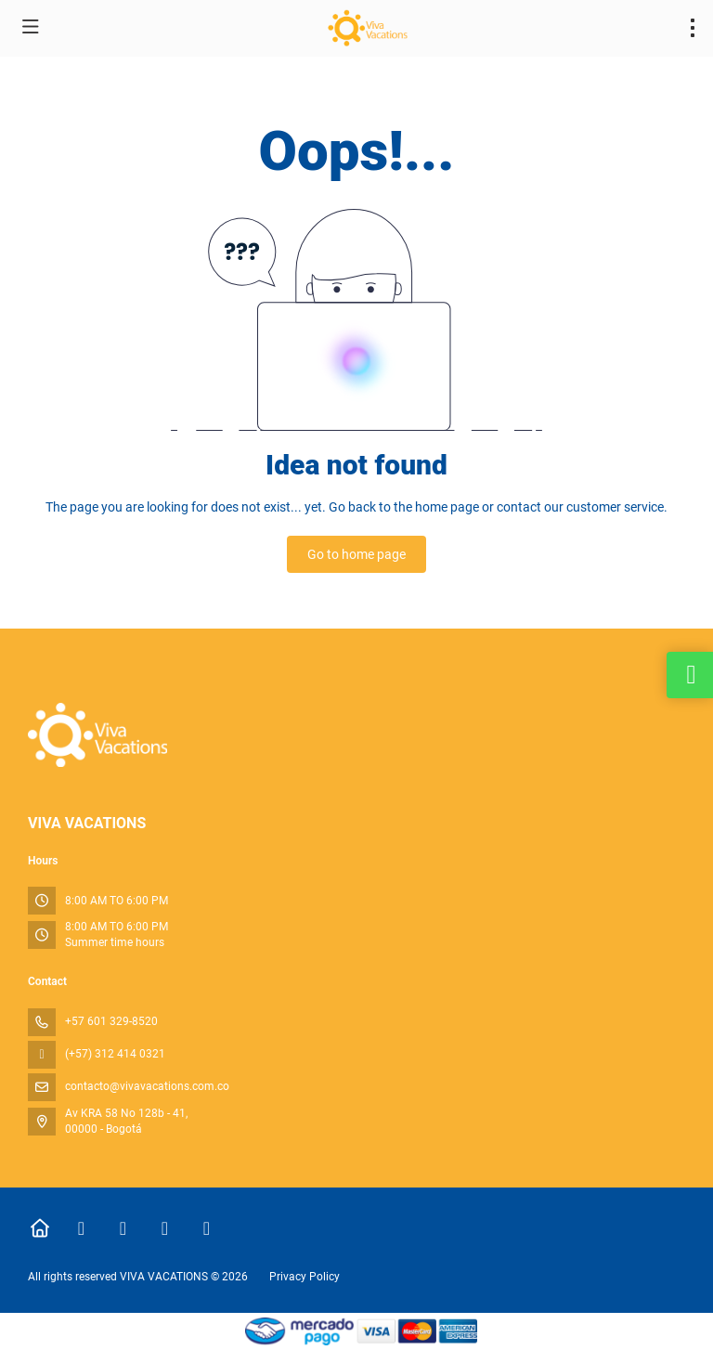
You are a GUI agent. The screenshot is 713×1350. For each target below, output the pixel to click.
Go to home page (356, 554)
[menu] (692, 27)
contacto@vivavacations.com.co (147, 1086)
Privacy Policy (304, 1276)
